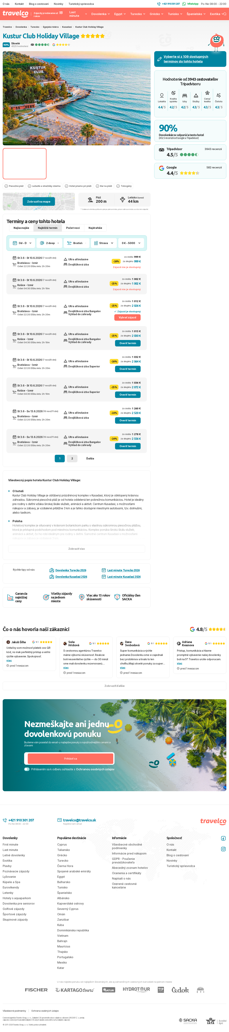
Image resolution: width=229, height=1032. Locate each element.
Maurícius (63, 953)
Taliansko (63, 857)
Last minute (74, 14)
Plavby (7, 873)
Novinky (58, 3)
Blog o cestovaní (38, 3)
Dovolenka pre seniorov (19, 910)
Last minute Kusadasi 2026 (121, 584)
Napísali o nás (121, 885)
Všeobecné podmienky (14, 1017)
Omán (61, 921)
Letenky (8, 900)
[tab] (77, 141)
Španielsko (194, 14)
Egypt (118, 14)
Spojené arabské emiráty (74, 878)
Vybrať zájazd (127, 324)
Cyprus (62, 851)
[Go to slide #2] (69, 164)
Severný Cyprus (67, 916)
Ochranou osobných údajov (95, 776)
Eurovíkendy (11, 894)
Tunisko (173, 14)
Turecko (136, 14)
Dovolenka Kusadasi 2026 (68, 584)
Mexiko (62, 969)
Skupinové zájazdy (15, 926)
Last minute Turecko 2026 (121, 577)
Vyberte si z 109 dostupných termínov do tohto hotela (182, 59)
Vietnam (62, 943)
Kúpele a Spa (11, 889)
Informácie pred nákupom (129, 860)
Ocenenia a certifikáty (126, 880)
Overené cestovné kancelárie (124, 892)
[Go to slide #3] (115, 164)
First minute (10, 851)
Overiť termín (128, 350)
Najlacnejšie (21, 235)
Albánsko (63, 905)
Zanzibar (63, 926)
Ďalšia (90, 465)
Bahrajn (62, 948)
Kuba (60, 932)
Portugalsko (65, 964)
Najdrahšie (95, 235)
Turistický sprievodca (81, 3)
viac (9, 667)
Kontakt (19, 3)
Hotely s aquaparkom (17, 905)
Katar (60, 975)
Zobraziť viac (76, 555)
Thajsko (62, 959)
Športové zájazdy (14, 921)
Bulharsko (63, 889)
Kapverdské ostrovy (70, 910)
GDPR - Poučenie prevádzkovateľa (123, 867)
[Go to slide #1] (24, 164)
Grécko (155, 14)
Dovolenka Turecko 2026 (68, 577)
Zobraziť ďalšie (114, 693)
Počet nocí (73, 235)
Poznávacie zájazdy (16, 878)
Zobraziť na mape (38, 208)
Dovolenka (98, 14)
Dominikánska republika (73, 937)
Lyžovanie (9, 884)
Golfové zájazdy (13, 916)
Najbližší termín (47, 235)
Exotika (215, 14)
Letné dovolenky (14, 862)
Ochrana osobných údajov (45, 1017)
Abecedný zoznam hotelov (130, 875)
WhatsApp (190, 4)
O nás (6, 3)
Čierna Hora (65, 873)
